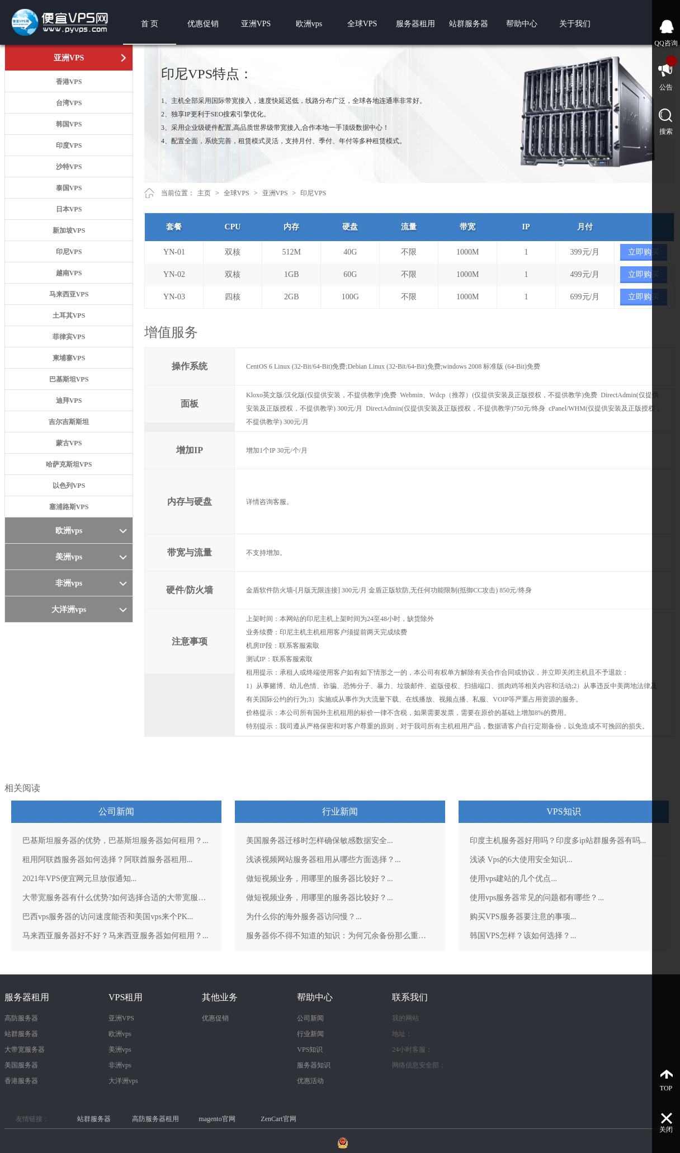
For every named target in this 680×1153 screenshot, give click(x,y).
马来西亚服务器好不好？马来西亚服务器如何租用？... (115, 935)
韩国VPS (69, 124)
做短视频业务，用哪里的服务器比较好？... (319, 878)
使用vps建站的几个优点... (513, 878)
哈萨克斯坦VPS (69, 464)
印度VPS (69, 145)
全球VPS (362, 24)
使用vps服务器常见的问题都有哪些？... (537, 897)
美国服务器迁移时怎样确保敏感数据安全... (319, 840)
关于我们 (575, 24)
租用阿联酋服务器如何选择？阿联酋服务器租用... (107, 859)
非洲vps (119, 1065)
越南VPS (69, 273)
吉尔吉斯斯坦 (69, 422)
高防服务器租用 (155, 1119)
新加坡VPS (69, 230)
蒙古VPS (69, 443)
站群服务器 (468, 24)
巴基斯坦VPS (69, 379)
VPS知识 (310, 1049)
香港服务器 (21, 1081)
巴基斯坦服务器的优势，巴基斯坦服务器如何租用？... (115, 840)
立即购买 (643, 252)
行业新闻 (310, 1034)
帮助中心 (521, 24)
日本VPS (69, 209)
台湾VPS (69, 103)
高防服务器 (21, 1018)
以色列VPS (69, 486)
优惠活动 (310, 1081)
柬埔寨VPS (69, 358)
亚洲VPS (256, 24)
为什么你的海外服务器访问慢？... (304, 916)
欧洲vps (309, 24)
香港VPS (69, 82)
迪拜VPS (69, 400)
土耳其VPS (69, 315)
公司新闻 (310, 1018)
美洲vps (119, 1049)
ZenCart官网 (278, 1119)
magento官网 (217, 1119)
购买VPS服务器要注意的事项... (523, 916)
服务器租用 (415, 24)
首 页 (150, 24)
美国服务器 (21, 1065)
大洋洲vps (123, 1081)
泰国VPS (69, 188)
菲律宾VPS (69, 337)
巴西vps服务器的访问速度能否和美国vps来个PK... (107, 916)
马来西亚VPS (69, 294)
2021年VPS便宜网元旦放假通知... (79, 878)
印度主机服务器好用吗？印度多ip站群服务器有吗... (558, 840)
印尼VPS (69, 252)
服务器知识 (313, 1065)
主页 (204, 193)
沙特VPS (69, 167)
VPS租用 (125, 997)
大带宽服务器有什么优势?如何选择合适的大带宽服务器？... (116, 897)
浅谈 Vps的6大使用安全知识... (521, 859)
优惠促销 (203, 24)
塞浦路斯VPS (69, 507)
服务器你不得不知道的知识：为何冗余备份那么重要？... (340, 935)
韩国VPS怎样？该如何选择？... (523, 935)
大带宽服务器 (24, 1049)
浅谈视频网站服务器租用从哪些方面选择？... (323, 859)
